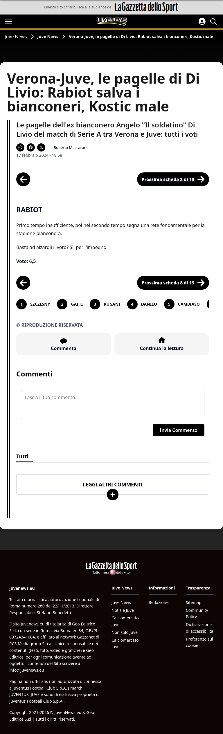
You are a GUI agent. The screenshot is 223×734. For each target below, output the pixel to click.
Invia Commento (178, 430)
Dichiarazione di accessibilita (199, 628)
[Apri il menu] (9, 21)
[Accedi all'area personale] (202, 21)
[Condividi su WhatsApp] (20, 147)
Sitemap (194, 602)
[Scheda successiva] (173, 179)
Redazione (158, 602)
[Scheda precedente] (23, 179)
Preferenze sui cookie (199, 642)
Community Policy (197, 613)
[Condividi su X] (41, 147)
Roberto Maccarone (71, 147)
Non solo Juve (125, 632)
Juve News (16, 36)
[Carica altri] (112, 494)
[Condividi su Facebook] (31, 147)
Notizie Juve (123, 610)
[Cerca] (214, 21)
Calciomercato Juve (125, 621)
